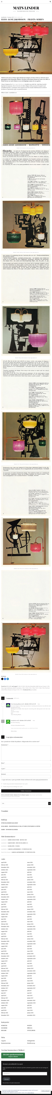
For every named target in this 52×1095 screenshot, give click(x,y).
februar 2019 (4, 968)
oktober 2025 (4, 869)
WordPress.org (31, 1043)
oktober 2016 (4, 1003)
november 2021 (31, 926)
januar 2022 (30, 924)
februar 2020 (4, 953)
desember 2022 (5, 911)
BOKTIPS (29, 1025)
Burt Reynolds (31, 686)
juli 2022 (29, 916)
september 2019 (31, 958)
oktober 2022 (4, 914)
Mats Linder (26, 7)
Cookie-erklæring (30, 1092)
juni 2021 (3, 934)
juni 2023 (3, 904)
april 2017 (3, 995)
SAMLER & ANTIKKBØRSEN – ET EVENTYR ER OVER (19, 849)
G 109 (47, 686)
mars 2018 (30, 980)
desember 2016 (5, 1000)
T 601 (23, 688)
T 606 (33, 688)
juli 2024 (29, 887)
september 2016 (31, 1003)
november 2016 (31, 1000)
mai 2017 (29, 993)
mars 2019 (30, 966)
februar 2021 (4, 939)
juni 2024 (3, 889)
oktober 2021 (4, 929)
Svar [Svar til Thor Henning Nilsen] (39, 704)
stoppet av (13, 1055)
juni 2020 (3, 948)
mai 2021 (29, 934)
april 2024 (3, 892)
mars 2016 (30, 1010)
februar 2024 (4, 894)
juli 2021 (29, 931)
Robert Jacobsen (17, 688)
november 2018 (31, 971)
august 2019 (4, 961)
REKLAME (20, 17)
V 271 (21, 689)
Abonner (6, 1079)
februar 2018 (4, 983)
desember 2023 (5, 897)
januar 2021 (30, 939)
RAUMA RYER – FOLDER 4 (14, 846)
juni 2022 (3, 919)
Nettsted (3, 774)
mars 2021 (30, 936)
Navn (3, 763)
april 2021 (3, 936)
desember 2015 (5, 1015)
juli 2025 (29, 872)
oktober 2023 (4, 899)
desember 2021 (5, 926)
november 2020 (31, 941)
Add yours (16, 698)
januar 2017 (30, 998)
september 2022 (31, 914)
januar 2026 (30, 865)
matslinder (4, 17)
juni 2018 (3, 978)
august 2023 (4, 902)
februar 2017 (4, 998)
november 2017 (31, 985)
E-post (3, 768)
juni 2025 (3, 874)
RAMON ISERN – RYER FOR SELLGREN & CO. (18, 843)
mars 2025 (30, 877)
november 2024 (31, 882)
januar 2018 (30, 983)
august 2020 (4, 946)
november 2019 (31, 956)
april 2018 (3, 980)
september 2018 (31, 973)
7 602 (19, 686)
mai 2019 (29, 963)
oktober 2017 (4, 988)
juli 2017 (29, 990)
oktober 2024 (4, 884)
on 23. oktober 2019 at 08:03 (23, 720)
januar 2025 (30, 879)
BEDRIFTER (4, 1025)
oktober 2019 (4, 958)
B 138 (22, 686)
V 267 (17, 689)
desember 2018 (5, 971)
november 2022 (31, 911)
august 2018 (4, 975)
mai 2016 (29, 1008)
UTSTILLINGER (31, 1030)
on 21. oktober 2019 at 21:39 (28, 704)
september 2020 (31, 943)
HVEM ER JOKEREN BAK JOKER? (9, 823)
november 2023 (31, 897)
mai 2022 (29, 919)
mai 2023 (29, 904)
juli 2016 (29, 1005)
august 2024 (4, 887)
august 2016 (4, 1005)
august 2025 (4, 872)
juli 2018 (29, 975)
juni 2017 (3, 993)
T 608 (39, 688)
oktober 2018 (4, 973)
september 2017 (31, 988)
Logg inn (3, 1040)
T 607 (36, 688)
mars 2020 (30, 951)
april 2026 (3, 862)
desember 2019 (5, 956)
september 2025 (31, 869)
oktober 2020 (4, 943)
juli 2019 (29, 961)
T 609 (43, 688)
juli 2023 (29, 902)
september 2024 (31, 884)
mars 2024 (30, 892)
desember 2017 (5, 985)
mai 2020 (29, 948)
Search (49, 1)
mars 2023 (30, 906)
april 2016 (3, 1010)
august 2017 (4, 990)
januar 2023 (30, 909)
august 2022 (4, 916)
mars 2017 (30, 995)
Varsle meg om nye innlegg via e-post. (13, 786)
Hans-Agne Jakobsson (6, 688)
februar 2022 (4, 924)
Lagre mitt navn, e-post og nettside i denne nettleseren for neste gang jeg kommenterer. (25, 779)
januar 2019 (30, 968)
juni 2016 (3, 1008)
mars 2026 (30, 862)
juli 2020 (29, 946)
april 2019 (3, 966)
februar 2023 (4, 909)
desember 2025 (5, 867)
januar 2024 (30, 894)
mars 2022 (30, 921)
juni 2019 (3, 963)
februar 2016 (4, 1012)
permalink (33, 689)
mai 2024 (29, 889)
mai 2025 (29, 874)
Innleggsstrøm (31, 1040)
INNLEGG (29, 1028)
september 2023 (31, 899)
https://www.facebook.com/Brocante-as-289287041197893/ (24, 728)
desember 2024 (5, 882)
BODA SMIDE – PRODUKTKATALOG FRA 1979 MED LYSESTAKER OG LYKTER (20, 826)
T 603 (26, 688)
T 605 (30, 688)
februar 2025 (4, 879)
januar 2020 (30, 953)
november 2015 (31, 1015)
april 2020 (3, 951)
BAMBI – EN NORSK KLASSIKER (9, 829)
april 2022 (3, 921)
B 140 (25, 686)
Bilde (16, 17)
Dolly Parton (39, 686)
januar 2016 (30, 1012)
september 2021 (31, 929)
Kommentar (4, 744)
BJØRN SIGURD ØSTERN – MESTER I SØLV (17, 839)
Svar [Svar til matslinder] (34, 720)
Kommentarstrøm (5, 1043)
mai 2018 (29, 978)
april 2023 (3, 906)
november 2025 (31, 867)
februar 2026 (4, 865)
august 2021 (4, 931)
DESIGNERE (4, 1028)
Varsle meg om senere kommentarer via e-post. (15, 783)
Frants (44, 686)
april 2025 (3, 877)
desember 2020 (5, 941)
